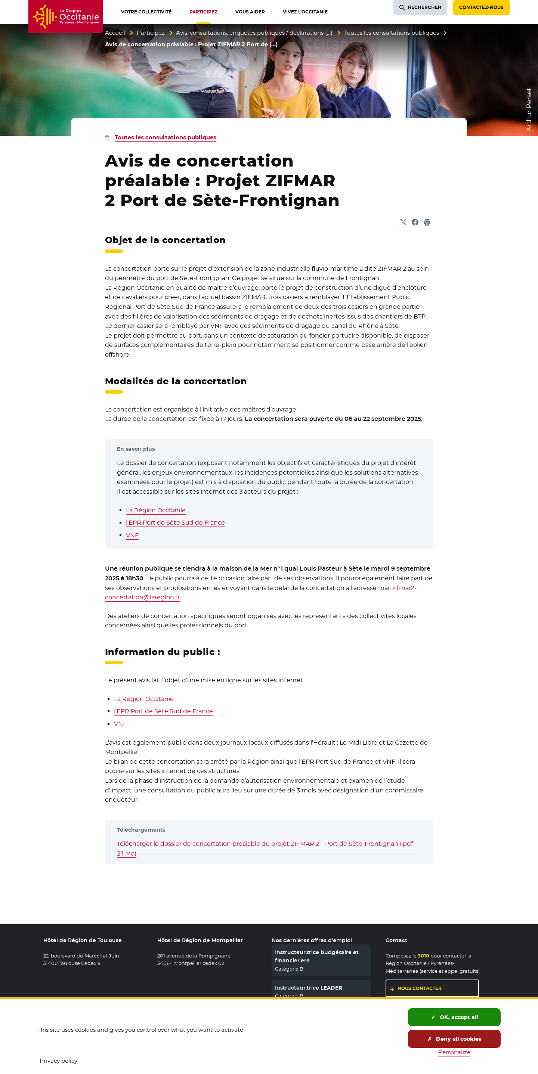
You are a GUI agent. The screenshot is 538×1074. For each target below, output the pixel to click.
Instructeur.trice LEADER (308, 987)
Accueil (115, 32)
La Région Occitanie (156, 510)
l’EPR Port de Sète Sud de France (175, 522)
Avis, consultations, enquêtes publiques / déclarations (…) (254, 32)
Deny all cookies (454, 1039)
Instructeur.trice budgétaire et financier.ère (317, 956)
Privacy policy (58, 1060)
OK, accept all (454, 1017)
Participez (151, 32)
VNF (132, 535)
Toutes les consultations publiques (391, 32)
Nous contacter (420, 988)
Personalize (454, 1052)
